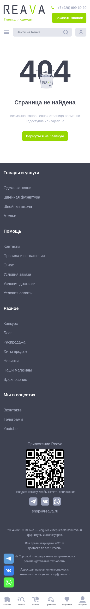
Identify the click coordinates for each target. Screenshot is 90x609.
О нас (9, 265)
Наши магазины (18, 370)
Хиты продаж (15, 352)
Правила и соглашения (24, 256)
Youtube (11, 429)
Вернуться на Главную (45, 136)
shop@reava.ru (45, 511)
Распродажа (14, 342)
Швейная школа (18, 207)
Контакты (12, 246)
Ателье (10, 216)
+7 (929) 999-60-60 (72, 8)
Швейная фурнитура (22, 197)
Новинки (11, 361)
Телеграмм (13, 419)
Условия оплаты (18, 293)
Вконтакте (13, 410)
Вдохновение (15, 379)
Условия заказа (17, 274)
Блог (8, 333)
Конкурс (11, 324)
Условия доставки (20, 284)
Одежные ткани (17, 188)
